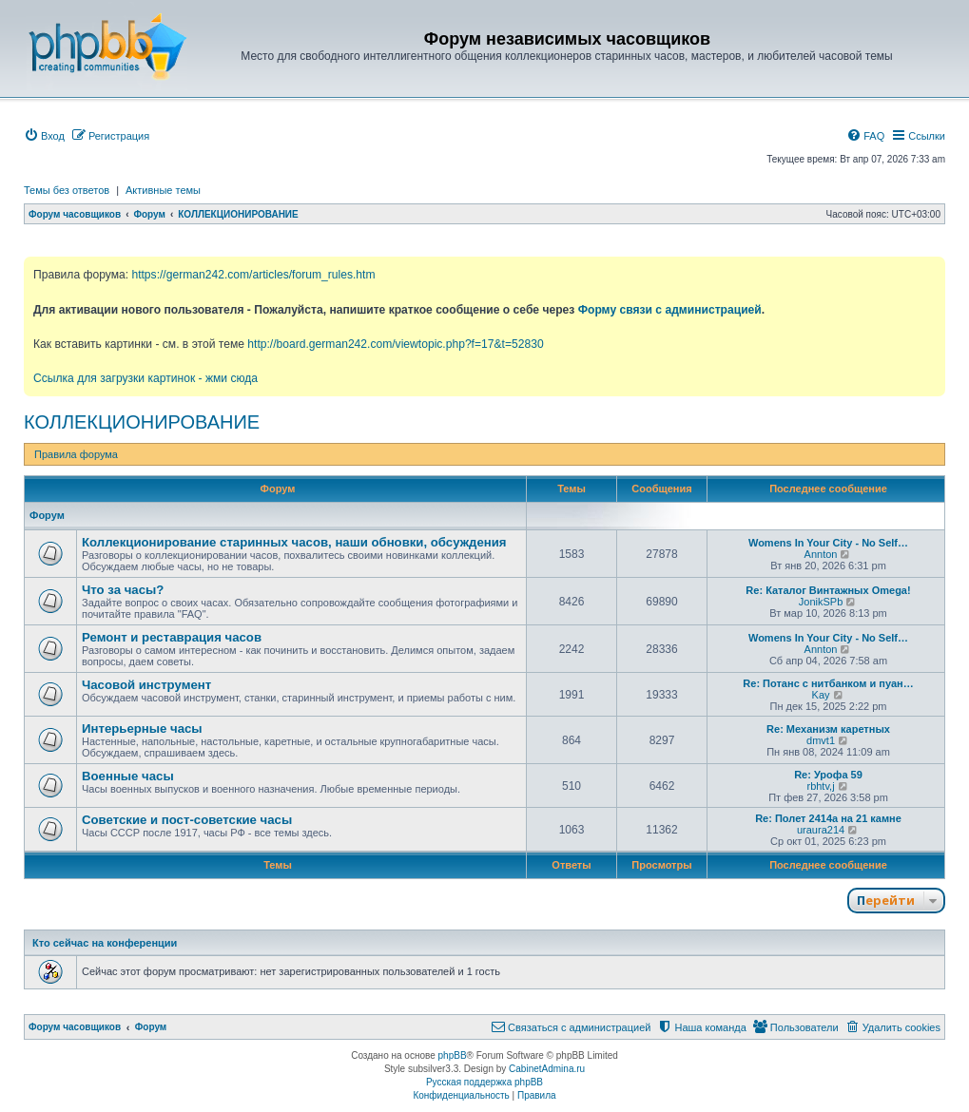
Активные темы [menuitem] (163, 190)
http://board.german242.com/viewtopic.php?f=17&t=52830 (395, 344)
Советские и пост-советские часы (187, 820)
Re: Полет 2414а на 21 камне (828, 818)
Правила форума (76, 454)
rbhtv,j (820, 786)
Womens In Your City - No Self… (828, 542)
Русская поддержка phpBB (484, 1082)
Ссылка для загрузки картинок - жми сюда (145, 378)
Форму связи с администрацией (670, 309)
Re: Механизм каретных (828, 729)
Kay (821, 694)
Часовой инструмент (146, 685)
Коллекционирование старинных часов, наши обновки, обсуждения (294, 542)
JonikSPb (821, 601)
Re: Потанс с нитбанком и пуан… (828, 683)
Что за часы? (123, 590)
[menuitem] (44, 136)
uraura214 (820, 829)
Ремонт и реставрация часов (172, 637)
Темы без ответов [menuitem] (66, 190)
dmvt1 (820, 740)
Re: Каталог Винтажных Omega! (828, 590)
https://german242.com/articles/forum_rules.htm (253, 274)
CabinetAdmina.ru (547, 1069)
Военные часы (128, 776)
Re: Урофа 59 (828, 774)
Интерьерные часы (142, 728)
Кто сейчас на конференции (104, 943)
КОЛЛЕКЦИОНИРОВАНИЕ (142, 422)
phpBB (452, 1055)
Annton (821, 554)
